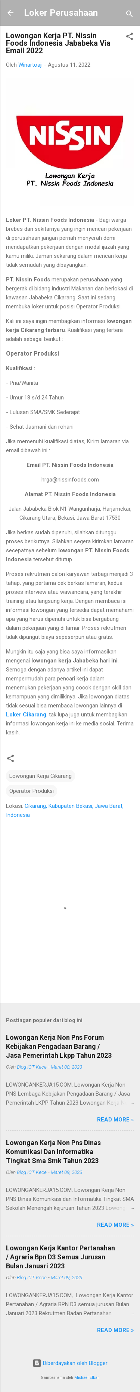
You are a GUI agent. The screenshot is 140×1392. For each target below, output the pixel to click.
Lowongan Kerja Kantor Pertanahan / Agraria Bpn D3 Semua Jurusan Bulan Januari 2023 (60, 1257)
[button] (129, 37)
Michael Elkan (87, 1377)
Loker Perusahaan (61, 12)
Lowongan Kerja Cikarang (40, 776)
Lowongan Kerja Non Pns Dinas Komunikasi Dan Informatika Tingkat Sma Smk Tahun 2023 (53, 1152)
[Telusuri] (129, 15)
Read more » (115, 1119)
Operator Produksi (31, 791)
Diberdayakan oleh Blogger (70, 1363)
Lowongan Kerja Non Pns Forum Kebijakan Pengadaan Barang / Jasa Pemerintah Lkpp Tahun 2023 (59, 1046)
